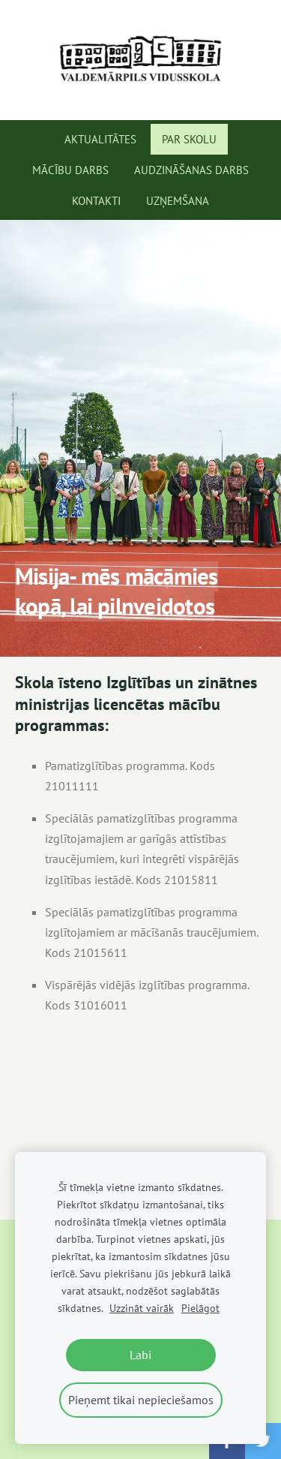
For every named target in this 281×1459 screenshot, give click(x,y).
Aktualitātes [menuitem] (100, 139)
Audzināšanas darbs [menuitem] (191, 170)
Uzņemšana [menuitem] (177, 201)
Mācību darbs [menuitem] (70, 170)
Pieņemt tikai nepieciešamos (141, 1399)
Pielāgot (200, 1308)
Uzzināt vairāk (141, 1308)
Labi (140, 1354)
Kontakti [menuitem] (96, 201)
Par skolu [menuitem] (189, 139)
